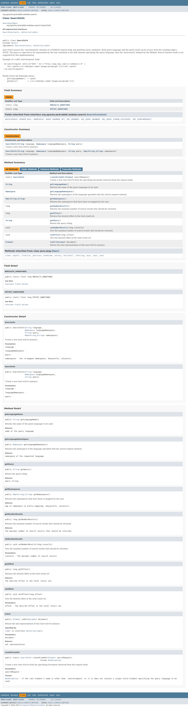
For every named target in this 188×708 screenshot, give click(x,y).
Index (52, 3)
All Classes (56, 7)
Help (58, 3)
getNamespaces (57, 199)
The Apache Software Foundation (32, 705)
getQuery (54, 220)
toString (80, 255)
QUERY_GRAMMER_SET (55, 119)
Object (14, 43)
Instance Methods (49, 169)
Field (19, 10)
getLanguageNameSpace (61, 191)
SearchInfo (10, 144)
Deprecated (43, 3)
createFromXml (57, 177)
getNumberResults (59, 206)
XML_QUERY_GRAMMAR (90, 119)
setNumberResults (59, 228)
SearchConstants (11, 32)
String (21, 144)
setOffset (55, 235)
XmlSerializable (29, 32)
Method (34, 10)
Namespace (41, 144)
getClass (37, 255)
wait (89, 255)
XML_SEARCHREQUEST (142, 119)
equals (16, 255)
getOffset (55, 213)
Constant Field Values (16, 284)
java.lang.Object (10, 23)
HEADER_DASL (25, 119)
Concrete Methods (71, 169)
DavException (54, 660)
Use (29, 3)
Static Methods (29, 169)
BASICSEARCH (11, 119)
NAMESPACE (39, 119)
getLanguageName (58, 184)
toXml (53, 242)
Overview (5, 3)
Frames (32, 7)
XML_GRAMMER (73, 119)
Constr (26, 10)
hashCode (48, 255)
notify (58, 255)
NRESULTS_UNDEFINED (60, 105)
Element (69, 177)
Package (14, 3)
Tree (34, 3)
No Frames (41, 7)
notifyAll (68, 255)
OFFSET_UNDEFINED (59, 109)
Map (85, 151)
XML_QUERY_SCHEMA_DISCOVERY (116, 119)
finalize (26, 255)
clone (8, 255)
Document (61, 242)
